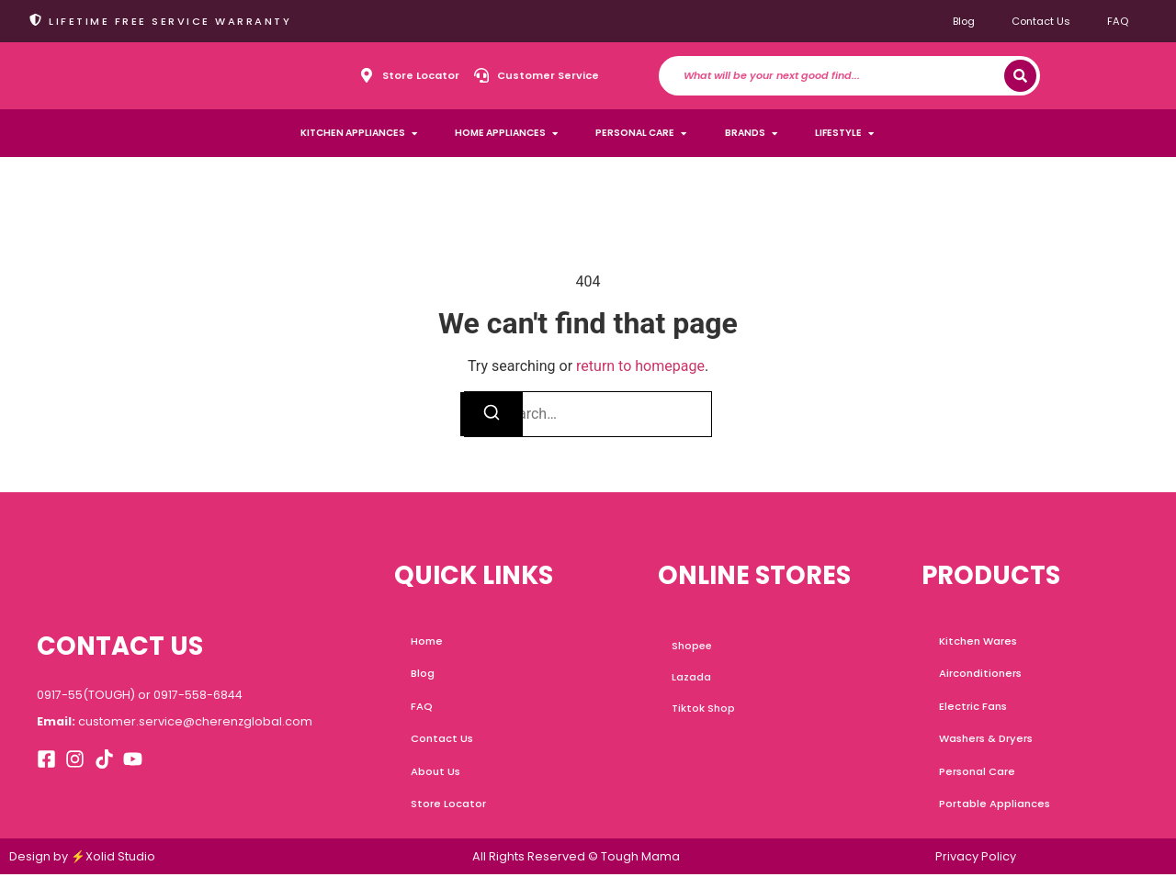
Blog (964, 21)
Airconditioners (981, 674)
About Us (437, 773)
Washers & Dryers (986, 740)
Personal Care (977, 773)
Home (428, 641)
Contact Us (1041, 21)
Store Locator (450, 806)
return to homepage (640, 366)
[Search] (1020, 76)
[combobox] (844, 76)
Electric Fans (973, 707)
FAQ (1117, 21)
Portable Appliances (994, 806)
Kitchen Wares (978, 641)
